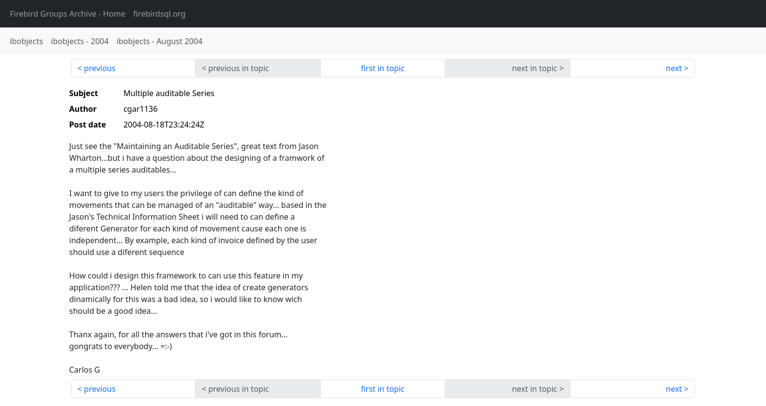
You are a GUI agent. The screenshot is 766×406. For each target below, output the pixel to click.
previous (99, 68)
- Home (68, 13)
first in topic (383, 68)
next (674, 68)
